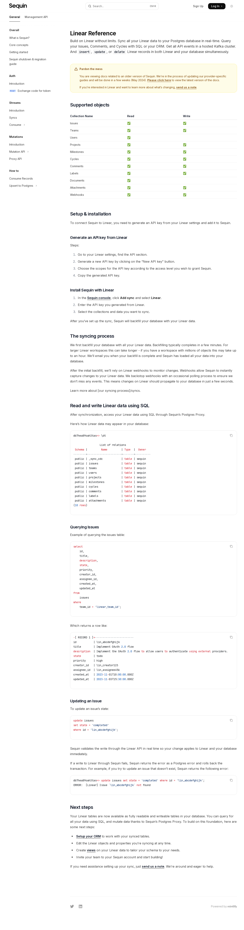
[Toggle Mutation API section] (31, 151)
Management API (36, 18)
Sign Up (198, 6)
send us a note (186, 87)
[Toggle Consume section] (31, 124)
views (91, 850)
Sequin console (99, 298)
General (14, 18)
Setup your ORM (88, 836)
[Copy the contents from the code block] (231, 435)
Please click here (159, 80)
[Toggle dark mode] (232, 6)
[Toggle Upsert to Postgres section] (31, 185)
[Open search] (122, 6)
